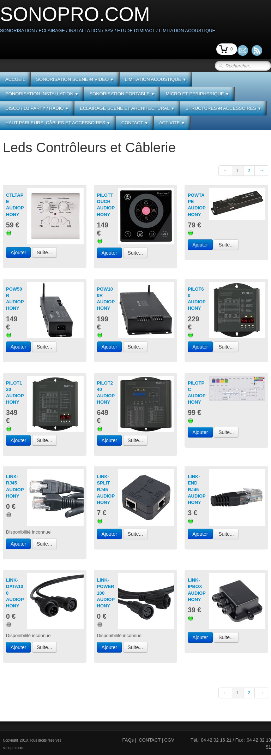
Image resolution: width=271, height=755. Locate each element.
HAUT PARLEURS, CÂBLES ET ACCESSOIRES (57, 122)
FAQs (128, 740)
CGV (169, 740)
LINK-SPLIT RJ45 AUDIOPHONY (106, 489)
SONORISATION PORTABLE (122, 93)
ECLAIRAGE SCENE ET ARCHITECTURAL (127, 108)
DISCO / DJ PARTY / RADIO (37, 108)
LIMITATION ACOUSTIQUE (155, 79)
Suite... (44, 252)
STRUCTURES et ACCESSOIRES (223, 108)
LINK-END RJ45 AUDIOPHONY (197, 489)
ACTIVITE (172, 122)
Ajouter (18, 252)
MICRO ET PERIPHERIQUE (197, 93)
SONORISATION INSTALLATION (41, 93)
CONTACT (134, 122)
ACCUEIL (15, 79)
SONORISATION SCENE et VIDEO (75, 79)
